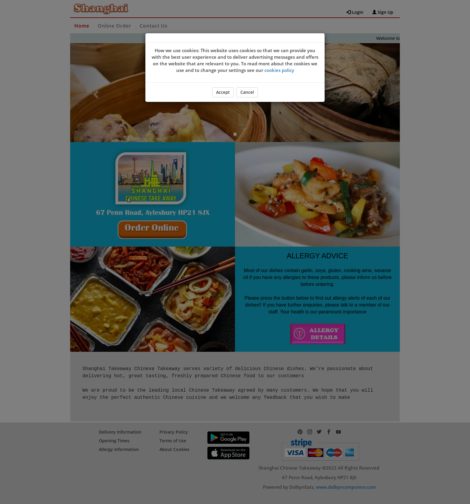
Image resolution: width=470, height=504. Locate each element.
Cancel (247, 92)
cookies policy (279, 70)
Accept (223, 92)
